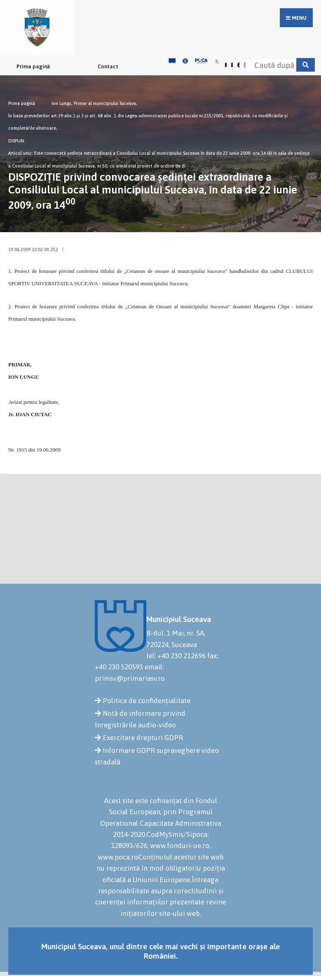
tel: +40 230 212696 (176, 656)
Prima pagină (33, 66)
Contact (108, 66)
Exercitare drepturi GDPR (143, 738)
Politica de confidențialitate (146, 700)
